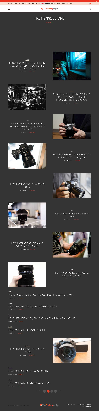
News (27, 120)
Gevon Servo (23, 355)
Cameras (27, 180)
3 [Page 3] (51, 391)
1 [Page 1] (44, 391)
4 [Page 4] (55, 391)
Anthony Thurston (67, 160)
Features (27, 59)
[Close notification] (97, 1)
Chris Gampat (23, 72)
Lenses (71, 90)
